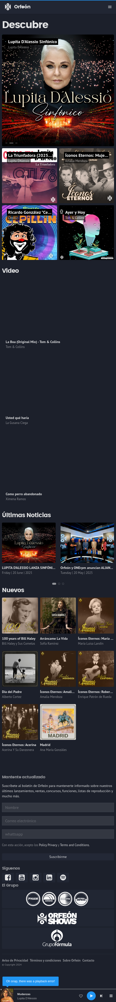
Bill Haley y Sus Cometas (18, 643)
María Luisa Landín (90, 643)
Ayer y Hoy (75, 212)
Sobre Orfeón (72, 960)
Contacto (88, 960)
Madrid (45, 745)
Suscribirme (58, 857)
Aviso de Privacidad (15, 960)
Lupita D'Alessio (27, 998)
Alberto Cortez (12, 697)
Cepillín (13, 218)
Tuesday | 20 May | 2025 (77, 573)
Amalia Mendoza (76, 161)
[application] (58, 996)
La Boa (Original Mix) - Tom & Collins (33, 342)
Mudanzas (23, 994)
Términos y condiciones (45, 960)
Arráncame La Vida (54, 638)
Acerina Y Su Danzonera (18, 750)
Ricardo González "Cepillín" (33, 212)
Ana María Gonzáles (53, 750)
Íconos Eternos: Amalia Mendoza (64, 692)
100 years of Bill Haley (18, 638)
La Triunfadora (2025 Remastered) (40, 155)
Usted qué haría (17, 418)
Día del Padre (12, 692)
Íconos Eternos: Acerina (19, 745)
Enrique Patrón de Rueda (94, 697)
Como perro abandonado (24, 494)
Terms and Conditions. (75, 845)
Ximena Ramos (16, 499)
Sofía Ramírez (49, 643)
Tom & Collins (74, 218)
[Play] (91, 995)
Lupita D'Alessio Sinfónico (32, 41)
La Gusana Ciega (17, 423)
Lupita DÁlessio (18, 47)
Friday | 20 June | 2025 (17, 573)
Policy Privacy (48, 845)
